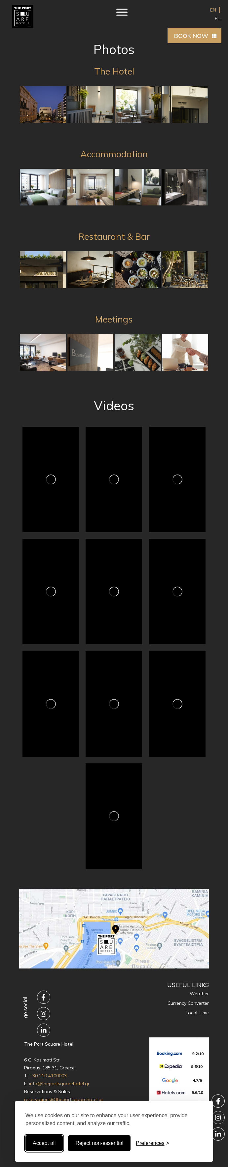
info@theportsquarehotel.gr (59, 1084)
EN (213, 10)
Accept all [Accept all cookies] (44, 1143)
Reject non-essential (99, 1143)
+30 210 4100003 (48, 1076)
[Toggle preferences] (152, 1143)
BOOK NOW (191, 36)
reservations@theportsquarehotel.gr (63, 1099)
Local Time (197, 1013)
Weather (199, 994)
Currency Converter (188, 1003)
